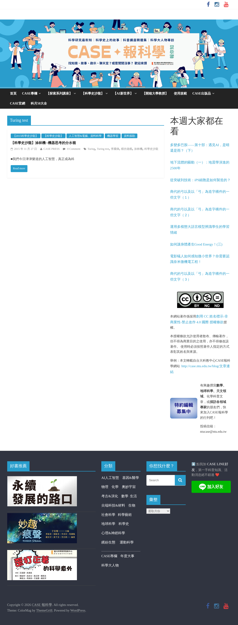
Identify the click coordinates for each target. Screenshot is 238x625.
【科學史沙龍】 (92, 93)
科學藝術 (125, 515)
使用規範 (180, 93)
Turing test (103, 149)
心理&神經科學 (113, 533)
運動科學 (127, 542)
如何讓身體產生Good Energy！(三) (196, 244)
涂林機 (138, 149)
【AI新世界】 (123, 93)
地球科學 (108, 524)
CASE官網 (17, 103)
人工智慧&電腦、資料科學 (85, 135)
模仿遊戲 (126, 149)
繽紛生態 (110, 542)
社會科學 (109, 515)
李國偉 (115, 149)
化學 (115, 487)
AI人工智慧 (110, 478)
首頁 (13, 93)
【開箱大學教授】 (155, 93)
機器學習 (112, 135)
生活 (133, 496)
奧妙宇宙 (129, 487)
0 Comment (71, 149)
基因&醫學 (130, 478)
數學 (125, 496)
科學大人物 (110, 565)
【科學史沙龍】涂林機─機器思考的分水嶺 (43, 143)
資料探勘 (129, 135)
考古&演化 (109, 496)
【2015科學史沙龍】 (25, 135)
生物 (131, 505)
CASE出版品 (201, 93)
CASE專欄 (29, 93)
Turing (91, 149)
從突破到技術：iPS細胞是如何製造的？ (200, 180)
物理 (104, 487)
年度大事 (127, 556)
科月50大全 (39, 103)
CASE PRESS (51, 149)
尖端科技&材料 (113, 505)
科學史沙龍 (151, 149)
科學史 (124, 524)
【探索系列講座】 (59, 93)
